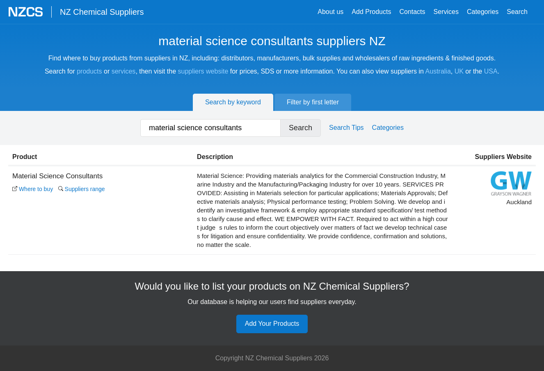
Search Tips (346, 127)
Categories (482, 11)
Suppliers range (81, 189)
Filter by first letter (313, 102)
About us (330, 11)
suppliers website (203, 71)
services (124, 71)
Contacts (412, 11)
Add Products (371, 11)
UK (459, 71)
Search (517, 11)
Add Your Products (272, 323)
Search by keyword (233, 102)
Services (446, 11)
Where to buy (32, 189)
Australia (438, 71)
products (89, 71)
